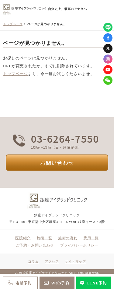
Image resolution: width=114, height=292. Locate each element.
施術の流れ (67, 238)
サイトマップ (75, 261)
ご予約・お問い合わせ (35, 245)
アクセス (52, 261)
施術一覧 (44, 238)
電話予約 (19, 283)
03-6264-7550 (65, 139)
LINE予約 (93, 282)
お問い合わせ (57, 163)
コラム (33, 261)
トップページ (12, 24)
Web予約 (56, 283)
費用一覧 (90, 238)
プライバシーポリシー (79, 245)
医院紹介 (22, 238)
